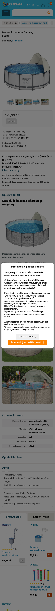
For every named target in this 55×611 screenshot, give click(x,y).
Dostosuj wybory (27, 336)
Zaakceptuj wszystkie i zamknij (27, 342)
